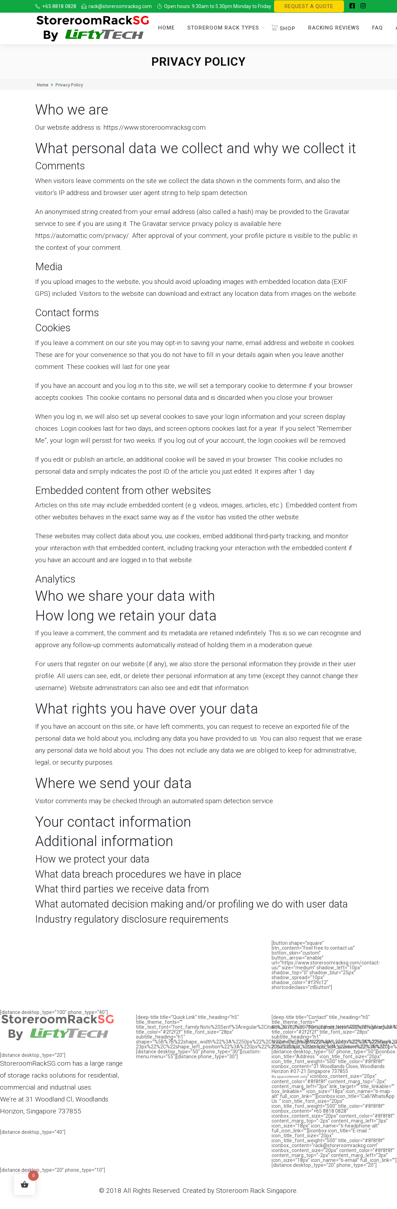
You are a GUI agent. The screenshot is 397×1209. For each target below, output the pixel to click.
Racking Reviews (333, 28)
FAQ (377, 28)
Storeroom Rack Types (223, 28)
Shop (283, 28)
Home (166, 28)
